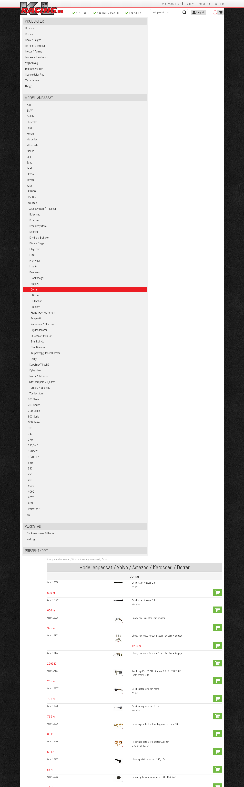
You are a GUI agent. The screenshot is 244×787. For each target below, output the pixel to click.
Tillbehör (33, 309)
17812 (82, 396)
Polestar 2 (32, 517)
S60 (28, 471)
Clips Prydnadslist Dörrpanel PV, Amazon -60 (134, 691)
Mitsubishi (31, 153)
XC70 (29, 506)
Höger (115, 53)
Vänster (116, 62)
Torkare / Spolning (37, 396)
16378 (82, 422)
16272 (82, 249)
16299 (82, 595)
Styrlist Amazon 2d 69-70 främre (129, 647)
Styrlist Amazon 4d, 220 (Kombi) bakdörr (132, 621)
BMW (28, 119)
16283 (82, 448)
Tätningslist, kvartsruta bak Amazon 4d (132, 656)
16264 (82, 189)
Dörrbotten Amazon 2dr (124, 49)
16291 (82, 284)
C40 (28, 442)
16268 (82, 483)
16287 (82, 517)
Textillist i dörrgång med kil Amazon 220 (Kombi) (136, 526)
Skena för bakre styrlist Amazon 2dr (130, 275)
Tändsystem (34, 402)
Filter (30, 263)
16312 (82, 180)
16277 (82, 102)
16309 (82, 457)
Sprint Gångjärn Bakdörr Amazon (128, 163)
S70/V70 (31, 459)
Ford (28, 136)
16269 (82, 474)
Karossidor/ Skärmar (39, 332)
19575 (82, 405)
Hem (75, 27)
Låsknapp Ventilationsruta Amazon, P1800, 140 (136, 422)
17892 (82, 682)
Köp (217, 51)
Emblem (32, 315)
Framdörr (116, 227)
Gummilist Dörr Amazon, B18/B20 (129, 439)
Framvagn (32, 269)
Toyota (29, 188)
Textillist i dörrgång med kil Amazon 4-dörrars (135, 509)
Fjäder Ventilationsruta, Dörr (126, 413)
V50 (28, 482)
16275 (82, 267)
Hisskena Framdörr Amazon (126, 172)
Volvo (28, 194)
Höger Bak (117, 461)
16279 (82, 119)
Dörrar (31, 303)
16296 (82, 310)
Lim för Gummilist (121, 665)
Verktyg (30, 547)
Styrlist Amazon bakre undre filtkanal (130, 613)
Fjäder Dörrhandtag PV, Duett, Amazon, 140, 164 (136, 370)
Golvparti (32, 327)
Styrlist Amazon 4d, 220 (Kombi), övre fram (134, 630)
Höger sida (117, 443)
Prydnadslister (35, 338)
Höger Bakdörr (119, 314)
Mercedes (31, 148)
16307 (82, 647)
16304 (82, 621)
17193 (82, 93)
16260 (82, 163)
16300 (82, 604)
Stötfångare (34, 355)
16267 (82, 223)
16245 (82, 197)
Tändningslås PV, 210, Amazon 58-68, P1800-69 (136, 94)
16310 (82, 526)
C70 (28, 448)
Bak (114, 686)
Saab (28, 171)
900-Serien (32, 430)
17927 (82, 58)
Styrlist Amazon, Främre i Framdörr (130, 578)
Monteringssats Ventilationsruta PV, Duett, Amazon (138, 232)
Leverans (76, 763)
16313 (82, 344)
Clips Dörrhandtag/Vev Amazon (127, 353)
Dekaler (31, 240)
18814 (82, 708)
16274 (82, 258)
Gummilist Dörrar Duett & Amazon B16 (131, 431)
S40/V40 (31, 454)
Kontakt (191, 4)
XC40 (29, 494)
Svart (114, 391)
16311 (82, 656)
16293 (82, 301)
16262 (82, 361)
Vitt (114, 400)
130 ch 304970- (120, 132)
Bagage (31, 292)
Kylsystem (33, 379)
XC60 (29, 500)
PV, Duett (31, 205)
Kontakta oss (79, 756)
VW (27, 523)
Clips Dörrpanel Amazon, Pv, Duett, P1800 (133, 708)
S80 (28, 477)
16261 (82, 353)
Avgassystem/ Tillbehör (40, 217)
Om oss (127, 756)
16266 (82, 215)
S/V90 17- (32, 465)
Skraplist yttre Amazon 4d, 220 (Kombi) (132, 561)
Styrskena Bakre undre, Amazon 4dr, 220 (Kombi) (137, 293)
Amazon (30, 211)
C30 (28, 436)
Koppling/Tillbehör (37, 373)
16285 (82, 500)
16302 (82, 612)
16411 (82, 379)
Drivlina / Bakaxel (37, 246)
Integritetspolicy (80, 770)
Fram (114, 677)
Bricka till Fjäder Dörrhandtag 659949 (131, 379)
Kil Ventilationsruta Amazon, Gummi (130, 267)
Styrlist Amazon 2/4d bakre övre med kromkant (136, 595)
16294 (82, 293)
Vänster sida (118, 452)
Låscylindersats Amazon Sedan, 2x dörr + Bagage (137, 75)
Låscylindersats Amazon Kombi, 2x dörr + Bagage (137, 85)
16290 (82, 569)
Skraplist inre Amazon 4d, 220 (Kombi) (131, 552)
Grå (113, 521)
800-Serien (32, 425)
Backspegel (34, 286)
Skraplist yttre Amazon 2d (125, 543)
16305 (82, 630)
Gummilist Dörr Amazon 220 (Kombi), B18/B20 (135, 457)
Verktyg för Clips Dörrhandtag (127, 362)
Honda (29, 142)
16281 (82, 137)
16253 (82, 370)
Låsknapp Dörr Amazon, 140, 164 (129, 137)
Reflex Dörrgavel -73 (122, 717)
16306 (82, 638)
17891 (82, 673)
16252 (82, 413)
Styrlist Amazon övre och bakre (128, 639)
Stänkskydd (34, 350)
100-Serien (32, 407)
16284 (82, 439)
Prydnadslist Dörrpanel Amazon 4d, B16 (132, 673)
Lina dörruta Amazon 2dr (124, 215)
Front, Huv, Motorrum (39, 321)
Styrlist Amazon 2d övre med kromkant (131, 604)
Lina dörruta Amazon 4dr (124, 223)
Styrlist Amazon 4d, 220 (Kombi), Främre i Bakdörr (137, 587)
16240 (82, 232)
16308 (82, 465)
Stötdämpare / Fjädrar (39, 390)
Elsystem (32, 257)
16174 (82, 85)
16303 (82, 552)
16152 (82, 75)
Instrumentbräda (120, 97)
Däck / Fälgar (34, 252)
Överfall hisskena (120, 198)
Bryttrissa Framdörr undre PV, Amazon (131, 206)
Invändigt (116, 357)
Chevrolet (31, 130)
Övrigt (31, 367)
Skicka (133, 741)
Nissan (29, 159)
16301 (82, 535)
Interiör (31, 275)
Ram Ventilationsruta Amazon (127, 258)
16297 (82, 578)
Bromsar (31, 228)
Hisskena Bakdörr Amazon (125, 180)
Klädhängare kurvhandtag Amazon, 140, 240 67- (136, 405)
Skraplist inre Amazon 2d (124, 535)
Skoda (29, 182)
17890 (82, 699)
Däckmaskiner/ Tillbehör (39, 542)
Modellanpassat (88, 27)
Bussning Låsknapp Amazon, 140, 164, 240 (134, 146)
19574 (82, 387)
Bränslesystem (35, 234)
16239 (82, 206)
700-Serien (32, 419)
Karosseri (32, 280)
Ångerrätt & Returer (82, 766)
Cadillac (30, 124)
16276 (82, 111)
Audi (28, 113)
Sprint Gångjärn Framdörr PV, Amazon (130, 154)
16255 (82, 431)
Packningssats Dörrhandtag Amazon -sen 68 (135, 120)
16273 (82, 241)
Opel (28, 165)
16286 (82, 509)
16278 (82, 67)
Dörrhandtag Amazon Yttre (125, 102)
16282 (82, 145)
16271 (82, 335)
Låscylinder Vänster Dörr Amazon (128, 67)
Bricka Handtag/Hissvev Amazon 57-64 (132, 336)
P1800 (30, 200)
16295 (82, 319)
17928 (82, 49)
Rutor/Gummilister (38, 344)
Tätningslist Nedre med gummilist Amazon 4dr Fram (138, 491)
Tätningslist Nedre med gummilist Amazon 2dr (135, 474)
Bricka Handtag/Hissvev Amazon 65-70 (132, 344)
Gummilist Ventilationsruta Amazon (130, 241)
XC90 (29, 511)
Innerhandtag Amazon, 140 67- (127, 388)
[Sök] (169, 12)
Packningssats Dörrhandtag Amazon (130, 128)
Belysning (32, 223)
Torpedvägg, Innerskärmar (42, 361)
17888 (82, 690)
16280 (82, 128)
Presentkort (36, 559)
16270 (82, 491)
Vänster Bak (118, 469)
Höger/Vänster (119, 495)
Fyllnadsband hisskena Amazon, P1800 (131, 189)
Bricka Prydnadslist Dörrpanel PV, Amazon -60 (135, 699)
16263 (82, 171)
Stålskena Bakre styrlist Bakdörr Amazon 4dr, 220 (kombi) (141, 310)
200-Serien (32, 413)
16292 (82, 275)
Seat (28, 176)
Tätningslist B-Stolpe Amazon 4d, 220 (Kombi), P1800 (139, 569)
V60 (28, 488)
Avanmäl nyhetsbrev (32, 773)
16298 (82, 587)
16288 (82, 561)
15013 (82, 717)
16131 (82, 664)
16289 (82, 543)
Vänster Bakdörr (120, 323)
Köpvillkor (205, 4)
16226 (82, 154)
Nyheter (219, 4)
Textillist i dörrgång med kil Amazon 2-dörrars (135, 500)
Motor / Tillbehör (36, 384)
